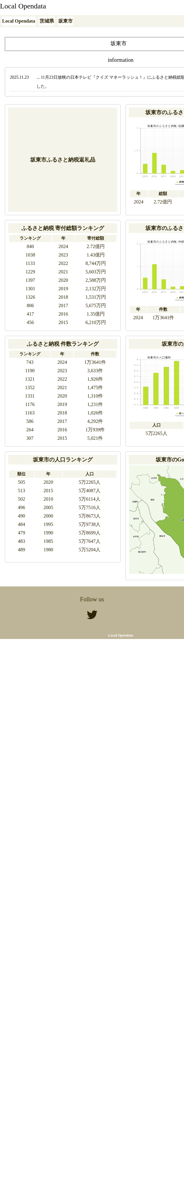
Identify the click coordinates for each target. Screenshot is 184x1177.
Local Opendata (23, 6)
